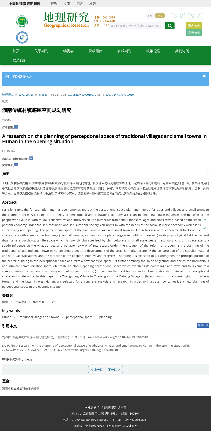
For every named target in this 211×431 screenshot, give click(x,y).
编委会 (68, 50)
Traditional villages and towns (38, 317)
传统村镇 (20, 302)
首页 (16, 50)
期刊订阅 (182, 50)
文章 (67, 3)
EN (150, 16)
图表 (79, 3)
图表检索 (194, 26)
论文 (5, 101)
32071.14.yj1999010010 (120, 95)
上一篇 (96, 369)
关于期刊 (41, 50)
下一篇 (114, 369)
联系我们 (20, 60)
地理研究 (8, 95)
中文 (160, 16)
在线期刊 (124, 50)
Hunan (6, 317)
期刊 (54, 3)
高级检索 (194, 33)
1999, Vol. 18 (26, 95)
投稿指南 (96, 50)
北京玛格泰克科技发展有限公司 (105, 426)
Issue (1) (43, 95)
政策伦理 (153, 50)
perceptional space (79, 317)
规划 (54, 302)
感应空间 (39, 302)
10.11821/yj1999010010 (81, 95)
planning (105, 317)
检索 (92, 3)
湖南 (5, 302)
